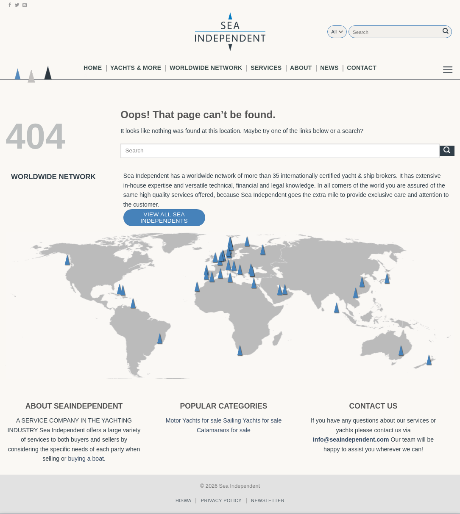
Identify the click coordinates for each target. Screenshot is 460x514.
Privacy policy (221, 500)
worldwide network (206, 67)
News (329, 67)
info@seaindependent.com (351, 439)
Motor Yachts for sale (194, 420)
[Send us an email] (24, 5)
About (301, 67)
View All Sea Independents (164, 217)
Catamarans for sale (224, 430)
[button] (448, 63)
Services (266, 67)
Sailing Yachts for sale (252, 420)
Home (93, 67)
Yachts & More (135, 67)
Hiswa (184, 500)
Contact (361, 67)
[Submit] (445, 31)
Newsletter (267, 500)
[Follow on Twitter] (17, 5)
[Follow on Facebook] (10, 5)
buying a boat (86, 458)
